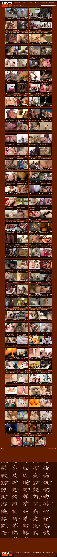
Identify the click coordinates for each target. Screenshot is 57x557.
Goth (2, 497)
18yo (7, 358)
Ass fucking (46, 465)
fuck (21, 169)
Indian (34, 501)
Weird (34, 535)
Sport (13, 524)
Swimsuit (35, 526)
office (12, 320)
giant (21, 270)
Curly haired (25, 482)
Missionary (46, 506)
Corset (13, 480)
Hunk (24, 501)
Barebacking (14, 468)
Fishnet (2, 491)
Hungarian (14, 501)
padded (37, 144)
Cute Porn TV (24, 2)
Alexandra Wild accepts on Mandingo (34, 145)
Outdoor (24, 510)
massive (23, 207)
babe (42, 56)
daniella (43, 207)
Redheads (46, 516)
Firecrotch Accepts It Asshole (44, 32)
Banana (34, 467)
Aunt (23, 466)
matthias (23, 232)
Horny (34, 499)
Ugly (44, 532)
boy (21, 56)
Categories (18, 5)
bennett (27, 446)
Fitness (24, 491)
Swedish (24, 526)
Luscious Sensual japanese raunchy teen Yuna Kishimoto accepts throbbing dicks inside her (34, 386)
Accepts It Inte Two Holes (44, 334)
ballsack (10, 333)
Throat (2, 530)
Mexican (2, 506)
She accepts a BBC (19, 133)
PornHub (16, 68)
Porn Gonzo (37, 2)
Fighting (34, 490)
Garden (13, 495)
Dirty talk (3, 484)
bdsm (46, 18)
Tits (33, 530)
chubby (25, 320)
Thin (23, 528)
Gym (45, 497)
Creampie (45, 480)
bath (44, 144)
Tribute (45, 531)
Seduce (45, 518)
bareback (47, 383)
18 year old (3, 462)
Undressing (25, 533)
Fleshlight (45, 491)
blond (34, 119)
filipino (38, 81)
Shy (44, 519)
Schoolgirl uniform (15, 518)
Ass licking (3, 466)
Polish (24, 512)
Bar (2, 468)
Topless (13, 531)
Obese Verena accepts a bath (44, 133)
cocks (9, 43)
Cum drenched (36, 481)
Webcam (24, 535)
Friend (45, 492)
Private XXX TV (17, 552)
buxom (13, 232)
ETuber (51, 3)
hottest (46, 106)
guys (34, 169)
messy (45, 270)
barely (22, 81)
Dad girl (2, 483)
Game (45, 494)
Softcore (13, 523)
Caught (45, 476)
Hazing (45, 498)
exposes (12, 43)
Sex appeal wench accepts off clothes (34, 120)
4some (13, 462)
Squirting (45, 524)
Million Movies (24, 3)
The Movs (37, 3)
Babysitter (3, 467)
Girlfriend (13, 496)
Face (2, 489)
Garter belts (25, 495)
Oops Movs (30, 3)
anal (44, 43)
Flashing (34, 491)
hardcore (25, 358)
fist (45, 207)
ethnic (46, 56)
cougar (12, 421)
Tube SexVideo (52, 2)
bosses (33, 320)
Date (23, 5)
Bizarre (13, 470)
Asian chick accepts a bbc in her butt (46, 410)
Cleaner (45, 477)
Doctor (13, 484)
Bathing (24, 468)
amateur (22, 18)
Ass (23, 465)
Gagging (34, 494)
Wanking (45, 534)
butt (35, 56)
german (12, 56)
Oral (2, 510)
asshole (46, 43)
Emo (13, 487)
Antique (34, 463)
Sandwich (45, 517)
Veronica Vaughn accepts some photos (46, 271)
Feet (13, 490)
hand (38, 320)
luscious (35, 144)
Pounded (24, 513)
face (48, 333)
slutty (12, 270)
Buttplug (2, 476)
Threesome (46, 528)
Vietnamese (14, 534)
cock (24, 43)
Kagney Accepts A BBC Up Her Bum (22, 57)
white (12, 295)
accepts (8, 18)
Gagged (24, 494)
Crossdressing (4, 481)
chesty (12, 119)
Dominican (3, 485)
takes (21, 119)
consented (35, 81)
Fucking (2, 494)
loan (37, 18)
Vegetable (3, 534)
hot (35, 270)
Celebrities (3, 477)
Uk (1, 533)
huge (14, 56)
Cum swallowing (47, 481)
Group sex (35, 497)
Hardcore (35, 498)
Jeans (34, 502)
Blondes (45, 470)
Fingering (45, 490)
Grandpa (13, 497)
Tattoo (45, 527)
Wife (34, 537)
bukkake (10, 56)
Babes (45, 466)
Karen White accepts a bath (9, 284)
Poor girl (34, 512)
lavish (37, 257)
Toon (2, 531)
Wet (44, 535)
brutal (9, 320)
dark (37, 383)
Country (24, 480)
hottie (12, 169)
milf (13, 18)
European (14, 488)
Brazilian (13, 473)
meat (24, 207)
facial (48, 56)
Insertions (3, 502)
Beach (45, 468)
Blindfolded (35, 470)
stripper (24, 421)
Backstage (24, 467)
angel (21, 43)
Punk (2, 516)
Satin (2, 518)
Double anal (25, 485)
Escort (2, 488)
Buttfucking (35, 475)
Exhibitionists (25, 488)
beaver (10, 257)
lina (23, 295)
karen (9, 295)
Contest (2, 480)
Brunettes (3, 474)
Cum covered (25, 481)
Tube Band (30, 2)
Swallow (13, 526)
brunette (32, 169)
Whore (24, 537)
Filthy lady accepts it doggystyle (21, 145)
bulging (43, 257)
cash (32, 18)
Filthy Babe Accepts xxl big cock (10, 145)
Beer (13, 469)
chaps (48, 81)
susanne (48, 270)
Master (24, 505)
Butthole (45, 475)
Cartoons (35, 476)
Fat (2, 490)
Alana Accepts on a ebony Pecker (10, 208)
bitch (44, 358)
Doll (34, 484)
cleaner (44, 270)
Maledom (45, 504)
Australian (35, 466)
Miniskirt (34, 506)
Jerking (2, 503)
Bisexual (2, 470)
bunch (46, 81)
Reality (34, 516)
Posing (13, 513)
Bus (2, 475)
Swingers (45, 526)
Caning (24, 476)
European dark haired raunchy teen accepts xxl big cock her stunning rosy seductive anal (11, 197)
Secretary (35, 518)
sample (37, 106)
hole (13, 43)
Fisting (13, 491)
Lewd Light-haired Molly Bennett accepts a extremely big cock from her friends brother (28, 436)
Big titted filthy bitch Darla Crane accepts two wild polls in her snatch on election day (11, 398)
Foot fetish (14, 492)
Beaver (2, 469)
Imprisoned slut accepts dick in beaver (11, 246)
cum (13, 383)
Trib (34, 531)
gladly (35, 257)
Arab (2, 465)
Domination (46, 484)
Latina (45, 503)
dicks (34, 396)
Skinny (13, 520)
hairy (11, 333)
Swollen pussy (4, 527)
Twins (34, 532)
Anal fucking (3, 463)
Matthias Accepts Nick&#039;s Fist (22, 221)
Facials (34, 489)
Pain (34, 510)
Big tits (34, 469)
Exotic (34, 488)
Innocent (45, 501)
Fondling (3, 492)
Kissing (13, 503)
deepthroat (46, 358)
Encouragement (25, 487)
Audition (13, 466)
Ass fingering (35, 465)
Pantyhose (46, 510)
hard (13, 194)
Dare (13, 483)
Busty (13, 475)
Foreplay (24, 492)
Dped (34, 485)
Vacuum (34, 533)
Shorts (34, 519)
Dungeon (3, 487)
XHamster (15, 30)
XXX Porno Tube (18, 2)
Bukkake (13, 474)
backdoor (10, 18)
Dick (34, 483)
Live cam (24, 504)
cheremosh (49, 18)
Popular (21, 5)
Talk (12, 527)
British (45, 473)
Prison (45, 513)
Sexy (13, 519)
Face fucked (14, 489)
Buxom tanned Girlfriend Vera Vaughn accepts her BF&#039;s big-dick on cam (11, 222)
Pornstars (3, 513)
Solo (34, 523)
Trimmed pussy (4, 532)
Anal (44, 462)
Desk (23, 483)
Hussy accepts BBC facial (9, 158)
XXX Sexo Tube (18, 3)
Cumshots (3, 482)
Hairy (24, 498)
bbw (45, 144)
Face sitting (25, 489)
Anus (45, 463)
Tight (23, 530)
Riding (13, 517)
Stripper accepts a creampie (21, 410)
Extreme (45, 488)
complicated (24, 106)
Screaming (25, 518)
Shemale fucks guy (26, 519)
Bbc (34, 468)
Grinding (24, 497)
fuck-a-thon (35, 18)
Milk (23, 506)
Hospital (2, 501)
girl (26, 106)
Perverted (24, 511)
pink (47, 257)
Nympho (24, 509)
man (23, 169)
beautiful (44, 56)
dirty (12, 106)
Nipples (2, 509)
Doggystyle (25, 484)
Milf (12, 506)
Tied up (13, 530)
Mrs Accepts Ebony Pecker (44, 309)
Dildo (45, 483)
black (23, 43)
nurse (33, 106)
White (13, 537)
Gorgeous (45, 496)
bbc (21, 144)
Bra (2, 473)
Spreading (24, 524)
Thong (34, 528)
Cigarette (24, 477)
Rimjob (24, 517)
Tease (2, 528)
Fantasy (45, 489)
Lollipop (34, 504)
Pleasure (3, 512)
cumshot (25, 333)
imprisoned (13, 257)
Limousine (14, 504)
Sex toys (3, 519)
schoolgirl (10, 270)
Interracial (14, 502)
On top (45, 509)
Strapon (13, 525)
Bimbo (45, 469)
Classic (34, 477)
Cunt (13, 482)
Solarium (24, 523)
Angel (13, 463)
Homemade (14, 499)
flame (44, 106)
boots (47, 194)
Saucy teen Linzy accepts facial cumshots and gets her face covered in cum (11, 172)
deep (23, 18)
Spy (34, 524)
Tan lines (24, 527)
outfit (48, 106)
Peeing (13, 511)
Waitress (34, 534)
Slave (34, 520)
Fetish (24, 490)
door (32, 43)
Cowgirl (34, 480)
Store (2, 525)
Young (45, 537)
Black (24, 470)
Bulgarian (24, 474)
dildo (32, 232)
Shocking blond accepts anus (33, 183)
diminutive (25, 18)
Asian (13, 465)
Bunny (34, 474)
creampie (33, 257)
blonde (36, 119)
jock (22, 169)
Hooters (24, 499)
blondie (37, 421)
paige (37, 295)
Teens (13, 528)
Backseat (13, 467)
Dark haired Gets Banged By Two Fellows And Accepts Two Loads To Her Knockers (34, 373)
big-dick (10, 232)
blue (48, 383)
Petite (34, 511)
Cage (13, 476)
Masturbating (35, 505)
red (13, 333)
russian (35, 106)
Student (24, 525)
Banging (45, 467)
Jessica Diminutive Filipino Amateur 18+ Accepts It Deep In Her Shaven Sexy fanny (22, 8)
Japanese (24, 502)
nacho (35, 43)
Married (2, 505)
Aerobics (24, 462)
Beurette (24, 469)
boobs (31, 295)
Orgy (13, 510)
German (2, 496)
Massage (13, 505)
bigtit (11, 396)
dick (24, 56)
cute (22, 194)
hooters (36, 358)
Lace (34, 503)
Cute (34, 482)
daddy (22, 56)
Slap (23, 520)
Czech (45, 482)
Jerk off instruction (47, 502)
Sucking (2, 526)
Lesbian (2, 504)
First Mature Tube (45, 3)
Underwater (14, 533)
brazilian (46, 295)
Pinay (45, 511)
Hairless (13, 498)
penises (25, 194)
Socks (2, 523)
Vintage (24, 534)
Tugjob (13, 532)
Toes (45, 530)
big (9, 81)
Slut (44, 520)
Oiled (34, 509)
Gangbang (3, 495)
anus (34, 194)
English (34, 487)
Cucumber (14, 481)
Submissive (35, 525)
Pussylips (24, 516)
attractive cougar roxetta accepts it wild (11, 410)
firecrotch (48, 43)
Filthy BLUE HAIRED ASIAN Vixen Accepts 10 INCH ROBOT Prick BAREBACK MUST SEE (45, 373)
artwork (45, 18)
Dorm (13, 485)
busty (10, 81)
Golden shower (36, 496)
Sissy (2, 520)
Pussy (13, 516)
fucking (49, 358)
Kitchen (24, 503)
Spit (2, 524)
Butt (23, 475)
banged (33, 383)
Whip (2, 537)
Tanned (34, 527)
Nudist (13, 509)
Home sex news (45, 2)
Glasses (24, 496)
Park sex (3, 511)
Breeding (24, 473)
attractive (10, 421)
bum (12, 18)
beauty (46, 194)
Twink (24, 532)
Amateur (34, 462)
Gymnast (3, 498)
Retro (2, 517)
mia (34, 43)
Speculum (46, 523)
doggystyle (10, 194)
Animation (24, 463)
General (45, 495)
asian (7, 270)
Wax (13, 535)
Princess (34, 513)
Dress (45, 485)
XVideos (51, 93)
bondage (22, 106)
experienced (35, 320)
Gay (34, 495)
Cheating (13, 477)
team (22, 119)
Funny (13, 494)
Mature (45, 505)
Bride (34, 473)
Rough (34, 517)
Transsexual (25, 531)
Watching (3, 535)
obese (47, 144)
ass (32, 56)
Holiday (2, 499)
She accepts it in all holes (44, 145)
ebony (33, 232)
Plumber (13, 512)
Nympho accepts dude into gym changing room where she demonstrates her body (21, 235)
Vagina (45, 533)
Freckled (34, 492)
